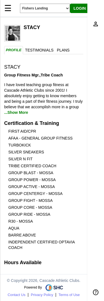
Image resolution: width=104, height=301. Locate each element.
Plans (63, 50)
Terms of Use (69, 295)
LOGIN (79, 8)
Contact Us (16, 295)
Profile (13, 50)
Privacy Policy (42, 295)
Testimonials (39, 50)
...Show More (16, 112)
